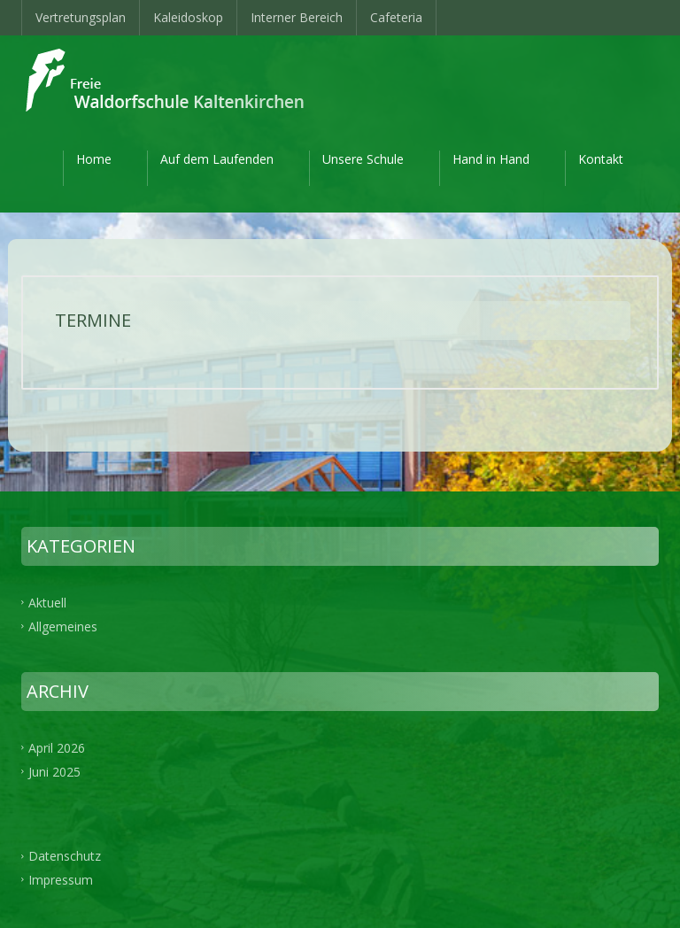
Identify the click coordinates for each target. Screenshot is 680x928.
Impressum (60, 879)
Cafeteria (396, 17)
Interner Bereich (297, 17)
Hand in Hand (490, 159)
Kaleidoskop (188, 17)
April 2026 (56, 747)
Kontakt (600, 159)
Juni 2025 (54, 770)
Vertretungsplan (80, 17)
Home (94, 159)
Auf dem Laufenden (217, 159)
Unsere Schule (363, 159)
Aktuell (47, 602)
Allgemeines (62, 626)
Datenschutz (64, 855)
